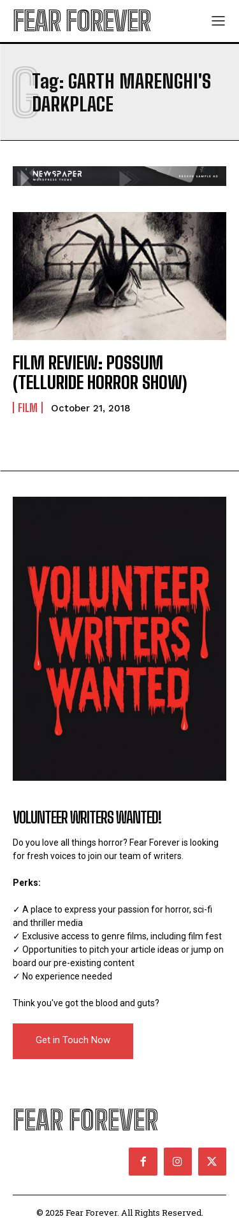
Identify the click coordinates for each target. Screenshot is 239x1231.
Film (28, 407)
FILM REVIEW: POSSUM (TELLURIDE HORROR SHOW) (100, 372)
